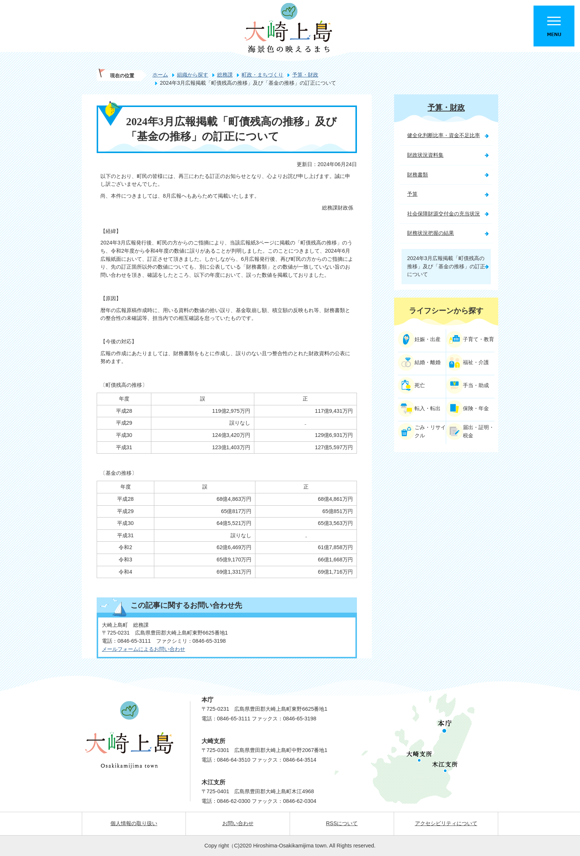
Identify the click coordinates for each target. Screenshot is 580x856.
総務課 (225, 75)
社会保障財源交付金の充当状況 (443, 214)
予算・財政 (305, 75)
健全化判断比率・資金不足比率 (443, 135)
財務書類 (417, 175)
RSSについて (342, 823)
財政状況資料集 (425, 155)
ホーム (160, 75)
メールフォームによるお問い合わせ (143, 649)
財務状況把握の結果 (430, 233)
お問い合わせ (238, 823)
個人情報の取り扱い (133, 823)
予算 (412, 194)
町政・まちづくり (262, 75)
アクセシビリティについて (446, 823)
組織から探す (192, 75)
